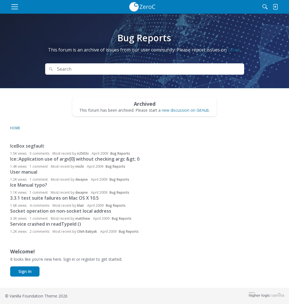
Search (228, 69)
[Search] (248, 7)
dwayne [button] (81, 179)
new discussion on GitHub (185, 110)
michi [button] (79, 166)
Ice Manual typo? (28, 185)
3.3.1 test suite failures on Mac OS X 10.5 (54, 198)
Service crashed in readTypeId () (45, 224)
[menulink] (58, 7)
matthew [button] (82, 218)
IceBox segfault (27, 146)
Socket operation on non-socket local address (60, 211)
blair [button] (80, 205)
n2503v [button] (83, 153)
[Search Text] (129, 69)
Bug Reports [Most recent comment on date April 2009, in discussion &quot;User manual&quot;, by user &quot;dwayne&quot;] (119, 179)
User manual (23, 172)
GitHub (234, 50)
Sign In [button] (25, 271)
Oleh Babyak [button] (87, 231)
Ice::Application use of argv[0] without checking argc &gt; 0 (74, 159)
